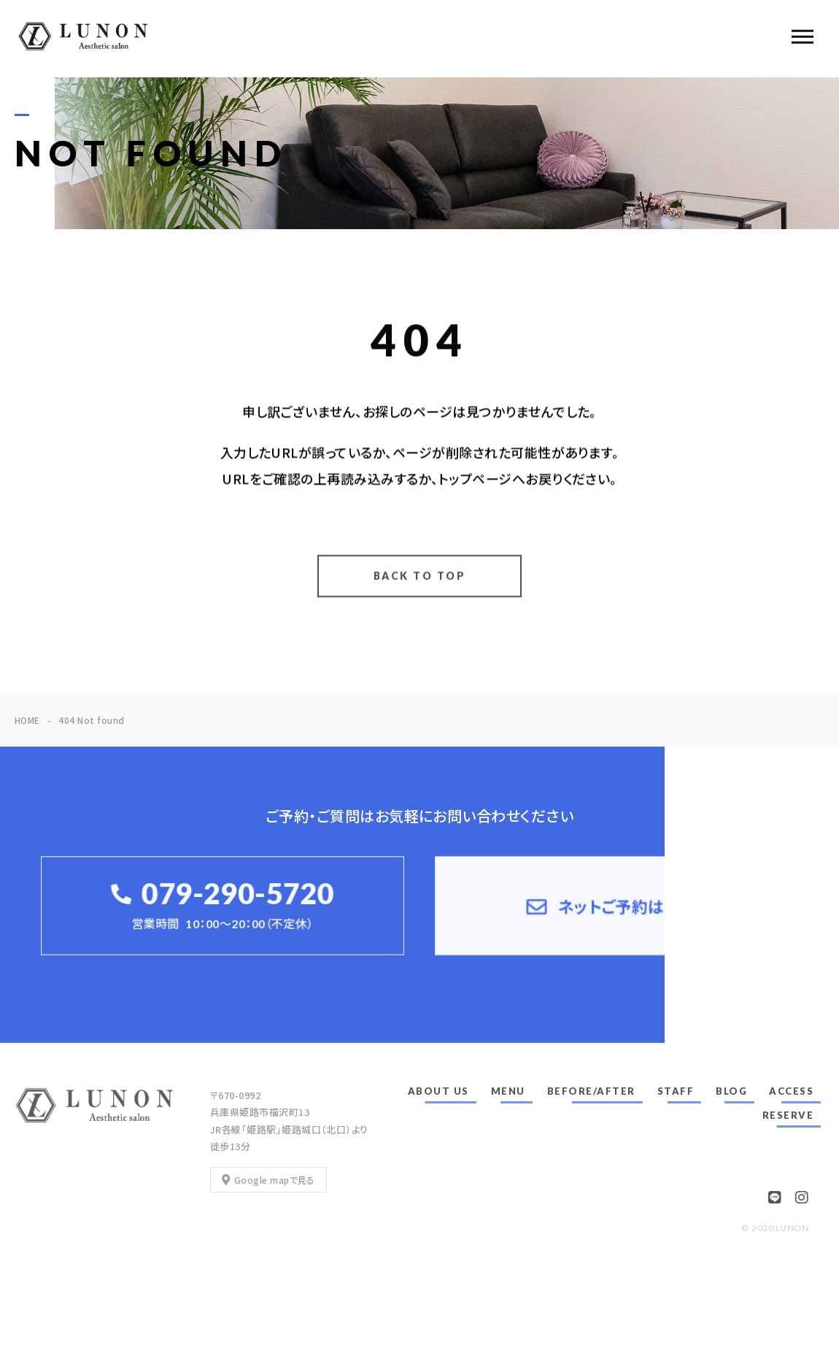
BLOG (731, 1091)
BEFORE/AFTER (591, 1091)
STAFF (676, 1091)
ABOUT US (438, 1091)
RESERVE (788, 1115)
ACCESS (791, 1091)
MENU (508, 1091)
